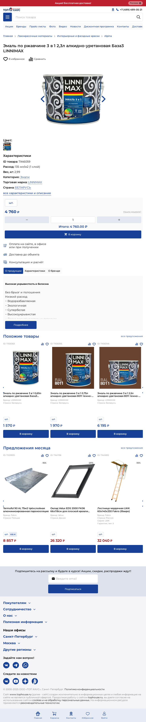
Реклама (135, 3)
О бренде (54, 270)
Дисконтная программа (99, 26)
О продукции (13, 270)
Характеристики (35, 270)
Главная (8, 35)
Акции (9, 26)
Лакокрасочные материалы (35, 35)
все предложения (132, 336)
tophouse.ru (95, 697)
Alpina (108, 35)
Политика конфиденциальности (84, 689)
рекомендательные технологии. (40, 702)
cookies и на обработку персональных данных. (61, 700)
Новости (75, 26)
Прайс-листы (37, 26)
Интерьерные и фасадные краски (78, 35)
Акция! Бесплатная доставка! (73, 3)
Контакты (123, 26)
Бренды (21, 26)
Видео (63, 26)
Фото (52, 26)
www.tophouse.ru (20, 694)
